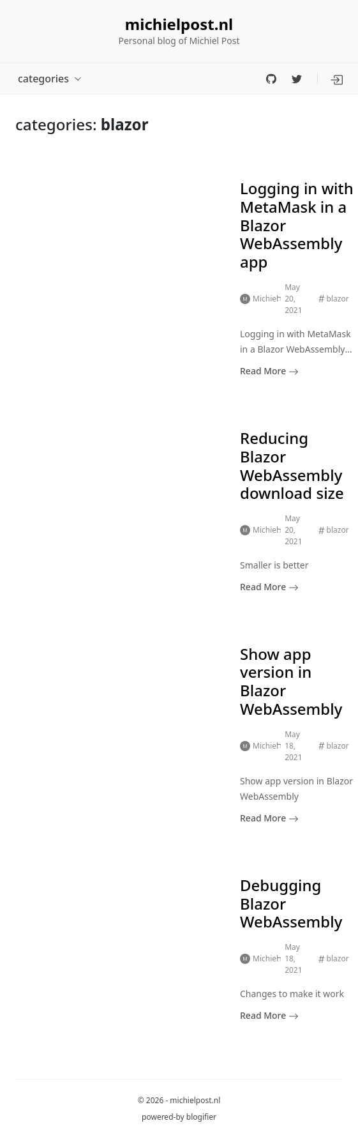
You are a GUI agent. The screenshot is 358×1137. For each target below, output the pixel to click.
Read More (269, 371)
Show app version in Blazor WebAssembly (291, 681)
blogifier (201, 1116)
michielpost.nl (179, 24)
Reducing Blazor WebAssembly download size (292, 465)
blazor (338, 298)
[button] (337, 78)
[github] (271, 78)
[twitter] (297, 78)
